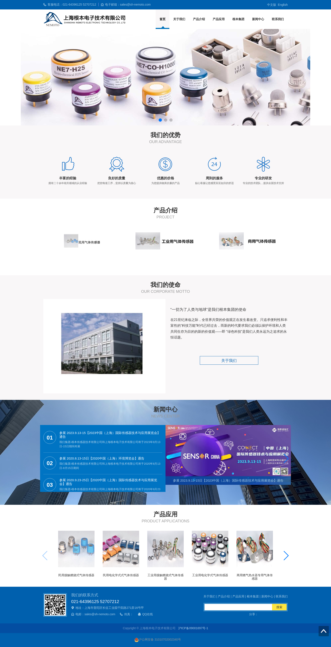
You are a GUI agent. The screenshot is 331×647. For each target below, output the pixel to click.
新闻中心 (258, 19)
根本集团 (238, 19)
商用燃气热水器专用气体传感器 (255, 576)
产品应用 (219, 19)
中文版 (271, 4)
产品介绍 (199, 19)
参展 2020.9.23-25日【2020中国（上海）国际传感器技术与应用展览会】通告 (108, 482)
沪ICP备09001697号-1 (193, 628)
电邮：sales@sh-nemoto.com (95, 614)
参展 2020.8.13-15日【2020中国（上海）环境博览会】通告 (101, 458)
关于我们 (179, 19)
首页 (162, 19)
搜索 (279, 607)
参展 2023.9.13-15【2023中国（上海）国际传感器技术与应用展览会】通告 (109, 434)
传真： (128, 614)
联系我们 (278, 19)
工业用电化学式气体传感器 (210, 575)
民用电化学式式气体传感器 (121, 575)
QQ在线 (147, 614)
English (283, 4)
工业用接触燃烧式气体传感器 (165, 576)
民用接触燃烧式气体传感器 (76, 575)
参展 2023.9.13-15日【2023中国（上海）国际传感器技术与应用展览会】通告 (228, 480)
